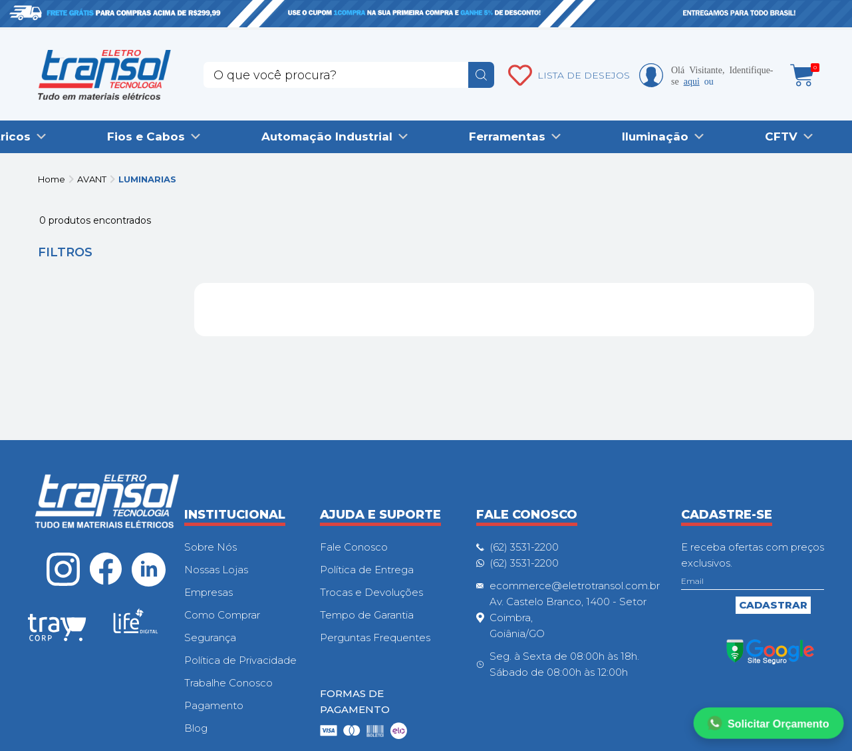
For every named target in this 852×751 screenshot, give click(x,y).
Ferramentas (507, 136)
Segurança (210, 637)
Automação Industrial (326, 136)
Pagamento (213, 705)
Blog (196, 728)
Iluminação (655, 136)
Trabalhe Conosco (228, 682)
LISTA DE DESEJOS (583, 75)
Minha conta (651, 75)
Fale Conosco (354, 547)
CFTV (781, 136)
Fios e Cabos (146, 136)
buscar (481, 75)
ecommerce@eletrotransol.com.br (575, 585)
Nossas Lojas (216, 569)
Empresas (208, 592)
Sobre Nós (210, 547)
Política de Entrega (367, 569)
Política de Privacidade (240, 660)
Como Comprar (222, 615)
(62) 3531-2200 (524, 547)
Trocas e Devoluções (371, 592)
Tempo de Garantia (367, 615)
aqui (692, 80)
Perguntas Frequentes (375, 637)
